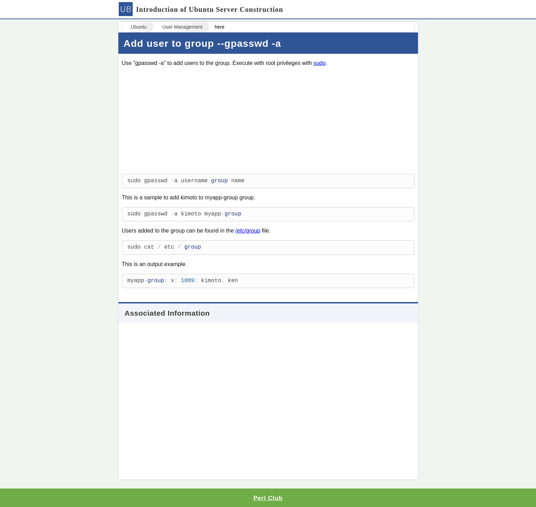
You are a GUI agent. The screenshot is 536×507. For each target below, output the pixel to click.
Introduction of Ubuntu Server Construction (201, 9)
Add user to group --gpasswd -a (202, 43)
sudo (320, 63)
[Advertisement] (268, 121)
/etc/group (247, 231)
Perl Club (268, 498)
